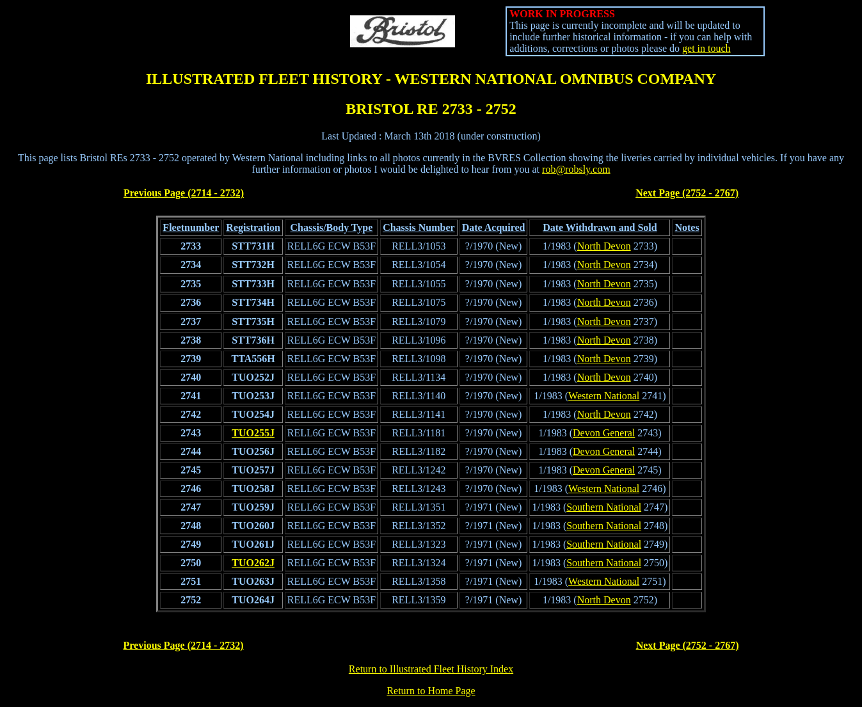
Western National (603, 395)
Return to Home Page (431, 690)
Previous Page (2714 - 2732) (184, 192)
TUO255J (253, 432)
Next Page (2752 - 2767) (686, 192)
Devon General (604, 432)
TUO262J (253, 562)
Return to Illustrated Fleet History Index (431, 668)
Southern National (603, 507)
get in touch (706, 48)
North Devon (604, 246)
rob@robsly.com (576, 169)
